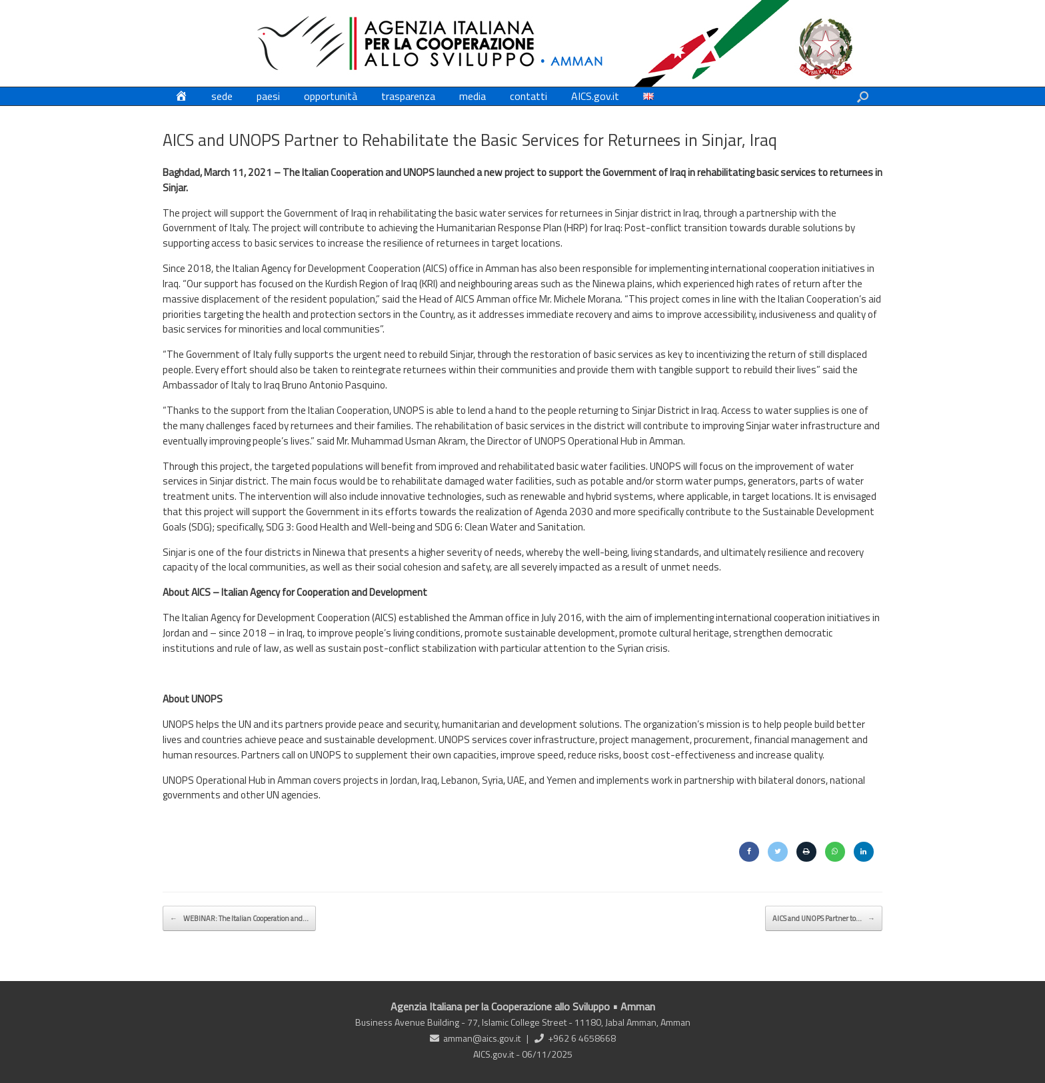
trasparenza (408, 96)
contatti (528, 96)
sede (222, 96)
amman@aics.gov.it (482, 1038)
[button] (862, 96)
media (472, 96)
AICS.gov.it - (497, 1054)
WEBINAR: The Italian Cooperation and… (239, 918)
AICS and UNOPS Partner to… (823, 918)
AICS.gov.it (595, 96)
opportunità (330, 96)
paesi (268, 96)
